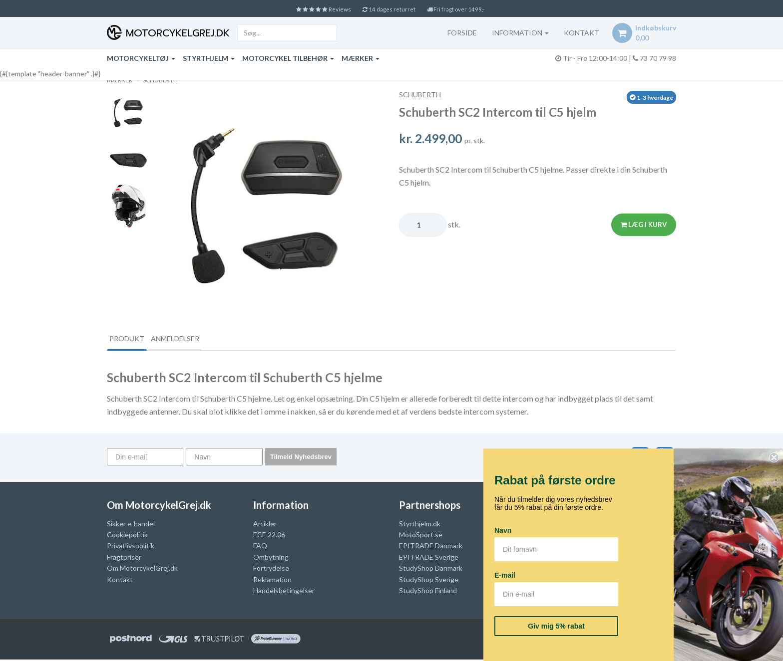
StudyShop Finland (428, 592)
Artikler (265, 524)
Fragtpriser (124, 558)
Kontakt (120, 580)
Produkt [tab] (134, 339)
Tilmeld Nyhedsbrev (301, 458)
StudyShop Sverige (428, 580)
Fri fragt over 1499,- (466, 8)
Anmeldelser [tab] (199, 339)
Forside (455, 32)
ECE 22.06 (269, 536)
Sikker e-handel (131, 524)
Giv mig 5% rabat (556, 626)
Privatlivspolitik (130, 547)
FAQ (260, 547)
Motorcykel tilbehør (288, 58)
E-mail (504, 575)
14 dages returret (389, 8)
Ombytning (271, 558)
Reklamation (272, 580)
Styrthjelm (209, 58)
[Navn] (224, 458)
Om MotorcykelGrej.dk (142, 569)
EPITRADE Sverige (428, 558)
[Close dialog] (774, 457)
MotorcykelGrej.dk (176, 32)
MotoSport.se (420, 536)
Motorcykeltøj (141, 58)
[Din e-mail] (145, 458)
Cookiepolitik (127, 536)
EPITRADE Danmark (430, 547)
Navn (502, 530)
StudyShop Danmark (430, 569)
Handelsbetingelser (284, 592)
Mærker (361, 58)
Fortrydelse (271, 569)
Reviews (313, 8)
